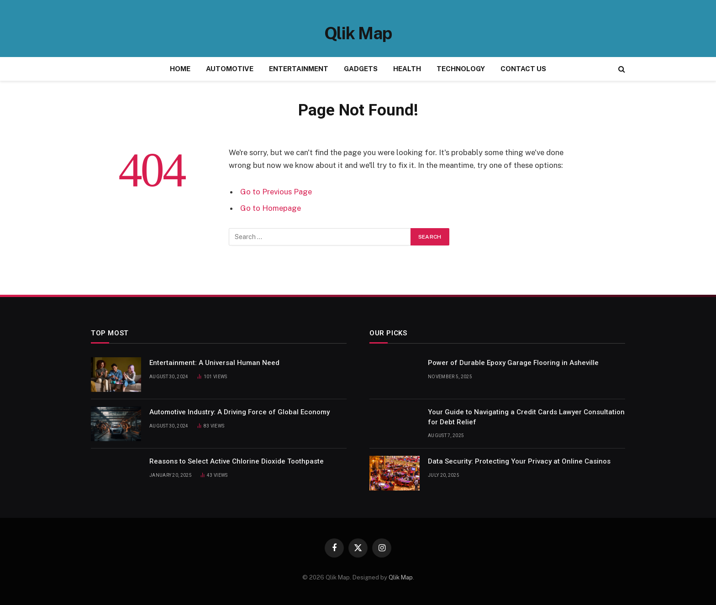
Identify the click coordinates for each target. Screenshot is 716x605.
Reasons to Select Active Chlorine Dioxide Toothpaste (236, 461)
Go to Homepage (270, 208)
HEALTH (407, 69)
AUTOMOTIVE (229, 69)
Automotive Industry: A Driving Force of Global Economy (239, 412)
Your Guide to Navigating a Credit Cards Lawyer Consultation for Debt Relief (526, 417)
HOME (180, 69)
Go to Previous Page (276, 191)
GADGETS (361, 69)
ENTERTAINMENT (298, 69)
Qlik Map (401, 577)
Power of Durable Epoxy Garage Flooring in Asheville (513, 363)
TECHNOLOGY (461, 69)
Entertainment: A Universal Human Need (214, 363)
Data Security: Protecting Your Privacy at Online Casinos (519, 461)
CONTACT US (523, 69)
